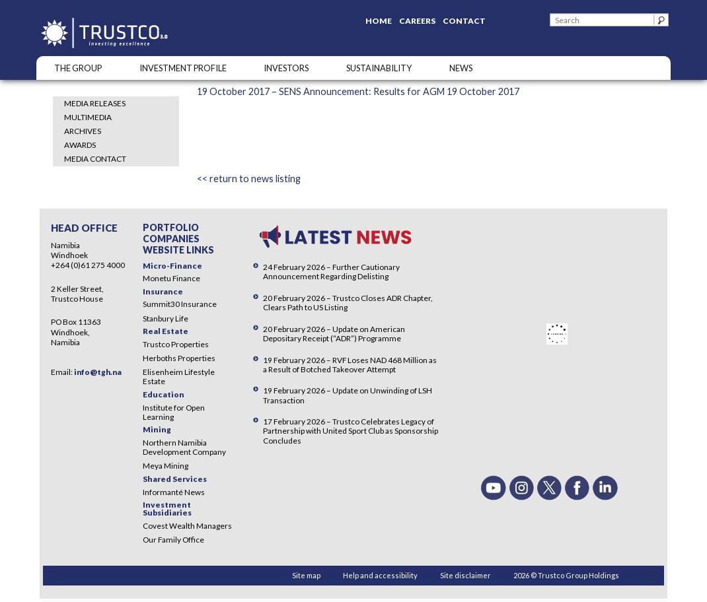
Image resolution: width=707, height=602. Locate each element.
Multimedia (88, 117)
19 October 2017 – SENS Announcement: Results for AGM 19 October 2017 (358, 91)
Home (378, 21)
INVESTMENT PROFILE (183, 68)
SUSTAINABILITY (379, 68)
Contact (464, 21)
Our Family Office (173, 540)
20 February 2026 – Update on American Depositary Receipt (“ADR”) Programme (334, 333)
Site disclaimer (465, 575)
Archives (82, 131)
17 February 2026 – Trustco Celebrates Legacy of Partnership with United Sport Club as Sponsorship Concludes (350, 431)
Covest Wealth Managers (187, 526)
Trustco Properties (176, 344)
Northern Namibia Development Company (184, 447)
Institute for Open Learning (174, 412)
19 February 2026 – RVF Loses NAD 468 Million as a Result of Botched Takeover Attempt (350, 364)
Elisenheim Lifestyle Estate (179, 376)
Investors (286, 68)
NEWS (460, 68)
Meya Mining (165, 466)
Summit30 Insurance (180, 304)
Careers (417, 21)
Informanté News (174, 492)
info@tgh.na (98, 372)
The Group (78, 68)
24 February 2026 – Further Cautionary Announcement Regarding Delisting (331, 271)
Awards (80, 145)
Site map (306, 575)
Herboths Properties (179, 358)
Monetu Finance (171, 278)
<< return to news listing (249, 178)
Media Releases (95, 103)
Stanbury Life (165, 318)
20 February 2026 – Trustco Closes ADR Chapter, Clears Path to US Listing (348, 302)
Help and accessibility (380, 575)
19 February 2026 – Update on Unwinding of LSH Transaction (347, 395)
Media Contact (95, 159)
